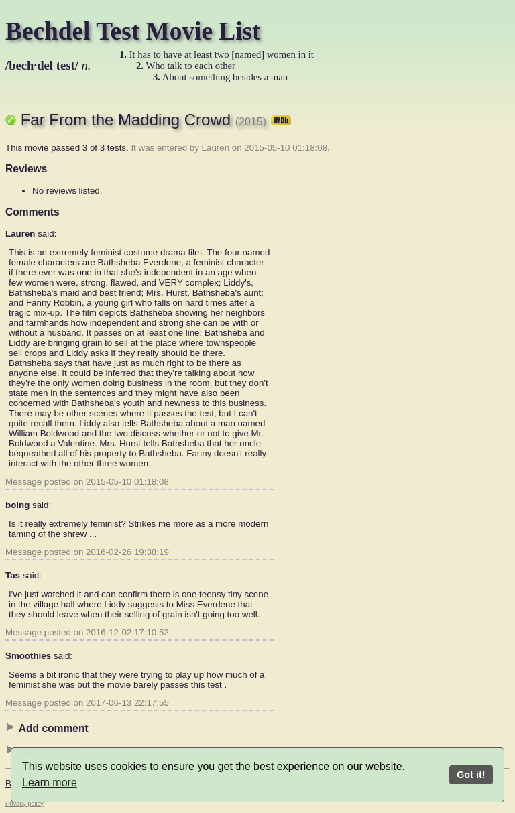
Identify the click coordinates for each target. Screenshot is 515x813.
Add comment (47, 728)
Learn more (49, 782)
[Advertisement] (456, 298)
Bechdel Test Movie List (133, 31)
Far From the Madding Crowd (156, 120)
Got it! (471, 774)
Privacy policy (24, 803)
